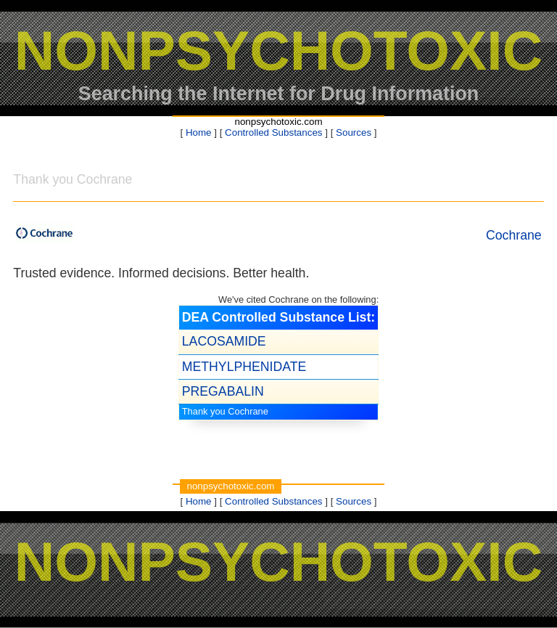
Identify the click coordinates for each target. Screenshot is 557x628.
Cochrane (514, 235)
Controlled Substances (273, 132)
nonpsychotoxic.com (278, 121)
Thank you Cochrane (225, 411)
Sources (353, 132)
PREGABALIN (223, 391)
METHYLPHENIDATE (244, 366)
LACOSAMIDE (224, 341)
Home (199, 132)
